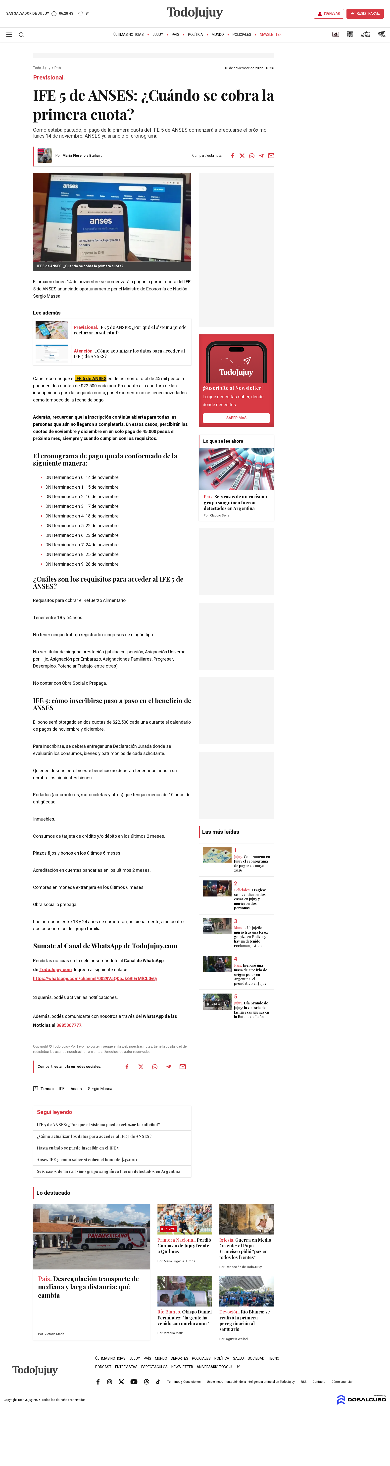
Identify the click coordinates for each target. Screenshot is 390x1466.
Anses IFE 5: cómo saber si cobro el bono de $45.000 (87, 1159)
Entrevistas (126, 1367)
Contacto (319, 1382)
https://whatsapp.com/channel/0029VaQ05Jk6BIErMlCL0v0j (95, 978)
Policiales (242, 34)
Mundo (218, 34)
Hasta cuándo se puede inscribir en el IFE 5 (78, 1147)
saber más (236, 418)
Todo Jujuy (42, 68)
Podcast (103, 1367)
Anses (76, 1089)
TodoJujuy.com (55, 969)
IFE (61, 1089)
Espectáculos (154, 1367)
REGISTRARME (368, 13)
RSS (303, 1382)
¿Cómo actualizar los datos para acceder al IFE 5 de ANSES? (94, 1136)
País (175, 34)
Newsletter (271, 34)
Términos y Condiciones (184, 1382)
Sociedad (256, 1358)
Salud (238, 1358)
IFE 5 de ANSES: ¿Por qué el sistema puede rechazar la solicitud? (98, 1124)
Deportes (179, 1358)
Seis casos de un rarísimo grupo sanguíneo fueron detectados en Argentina (108, 1171)
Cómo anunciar (342, 1382)
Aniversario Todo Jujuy (218, 1367)
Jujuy (157, 34)
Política (195, 34)
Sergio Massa (100, 1089)
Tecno (273, 1358)
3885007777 (68, 1025)
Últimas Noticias (128, 34)
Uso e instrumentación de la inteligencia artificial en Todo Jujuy (251, 1382)
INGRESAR (332, 13)
